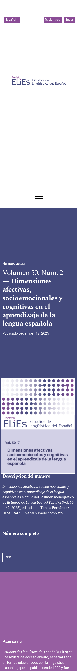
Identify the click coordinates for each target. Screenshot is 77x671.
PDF (8, 557)
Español (12, 19)
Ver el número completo (44, 513)
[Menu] (39, 198)
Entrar (69, 19)
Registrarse (52, 19)
